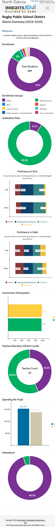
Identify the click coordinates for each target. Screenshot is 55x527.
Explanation (7, 31)
